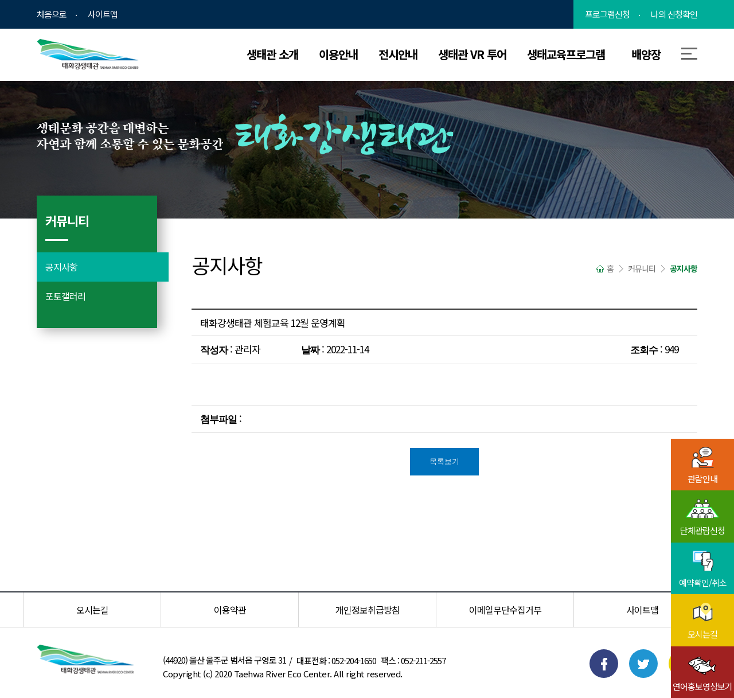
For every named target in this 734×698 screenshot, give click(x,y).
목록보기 (444, 461)
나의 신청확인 (674, 14)
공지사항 (61, 267)
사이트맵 (103, 14)
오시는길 (92, 610)
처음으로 (52, 14)
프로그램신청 (607, 14)
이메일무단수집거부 (505, 610)
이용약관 (230, 610)
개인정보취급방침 (367, 610)
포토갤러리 (65, 296)
